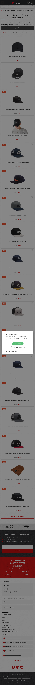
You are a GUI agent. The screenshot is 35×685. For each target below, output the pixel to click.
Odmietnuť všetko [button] (18, 347)
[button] (11, 351)
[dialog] (17, 342)
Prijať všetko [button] (18, 343)
